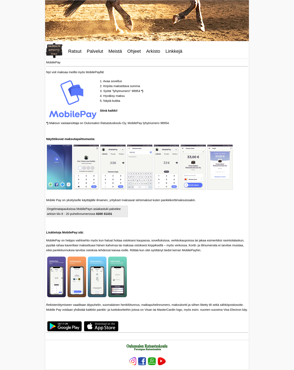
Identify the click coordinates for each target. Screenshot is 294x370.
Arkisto (153, 51)
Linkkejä (173, 51)
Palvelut (95, 51)
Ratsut (74, 51)
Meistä (115, 51)
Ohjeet (134, 51)
